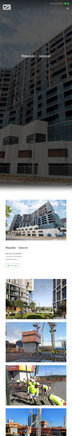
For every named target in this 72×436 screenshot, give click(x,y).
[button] (67, 9)
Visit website (13, 265)
